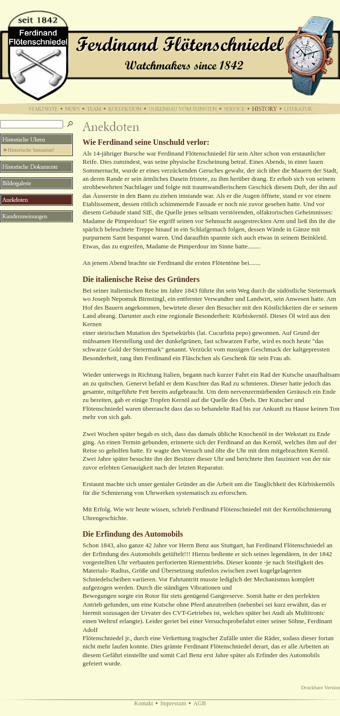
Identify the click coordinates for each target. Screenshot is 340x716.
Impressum (173, 703)
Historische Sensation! (31, 150)
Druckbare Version (320, 687)
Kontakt (143, 703)
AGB (199, 703)
